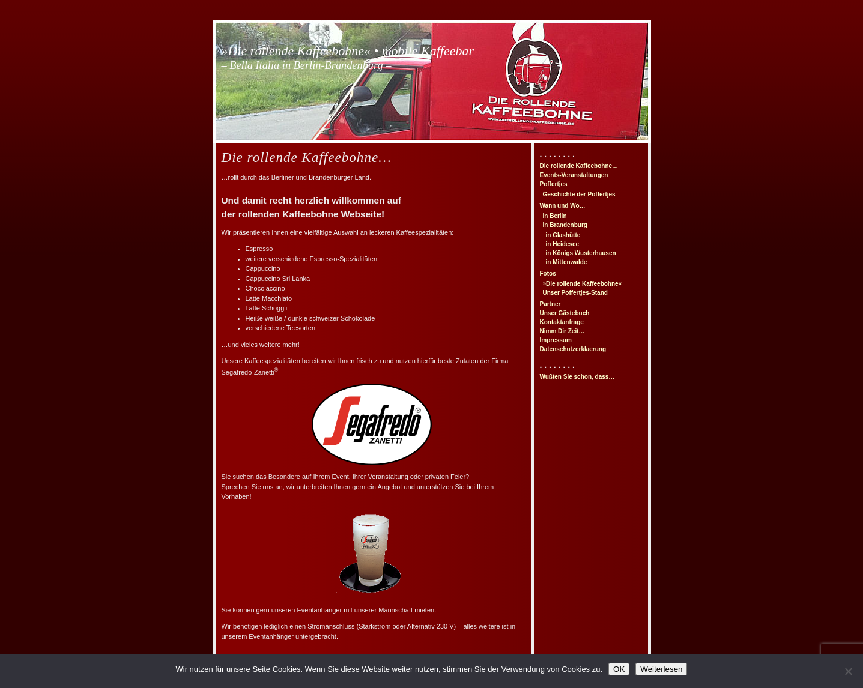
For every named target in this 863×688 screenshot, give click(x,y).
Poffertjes (554, 184)
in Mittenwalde (566, 262)
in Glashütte (563, 235)
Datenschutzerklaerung (573, 349)
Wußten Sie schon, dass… (577, 376)
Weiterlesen (661, 669)
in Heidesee (563, 244)
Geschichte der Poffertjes (579, 194)
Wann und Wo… (563, 205)
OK (619, 669)
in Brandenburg (565, 225)
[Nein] (848, 671)
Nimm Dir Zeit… (562, 331)
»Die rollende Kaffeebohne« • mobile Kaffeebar (348, 57)
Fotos (548, 273)
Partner (550, 304)
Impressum (556, 340)
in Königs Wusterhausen (581, 253)
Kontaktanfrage (562, 322)
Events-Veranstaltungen (574, 175)
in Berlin (555, 216)
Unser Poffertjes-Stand (575, 292)
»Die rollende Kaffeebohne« (582, 283)
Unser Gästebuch (565, 313)
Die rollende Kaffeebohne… (579, 166)
